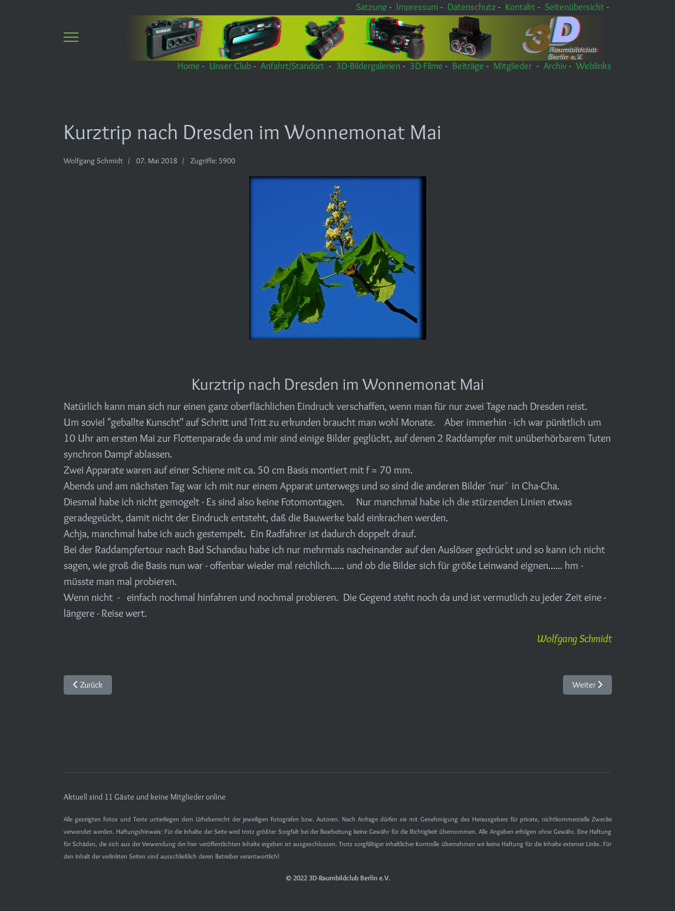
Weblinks (593, 65)
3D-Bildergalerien (368, 65)
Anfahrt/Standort (292, 65)
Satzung (371, 6)
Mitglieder (512, 65)
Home (188, 65)
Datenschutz (471, 6)
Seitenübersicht (574, 6)
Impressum (417, 6)
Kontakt (520, 6)
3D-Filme (426, 65)
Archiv (555, 65)
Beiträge (468, 65)
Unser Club (230, 65)
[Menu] (71, 37)
